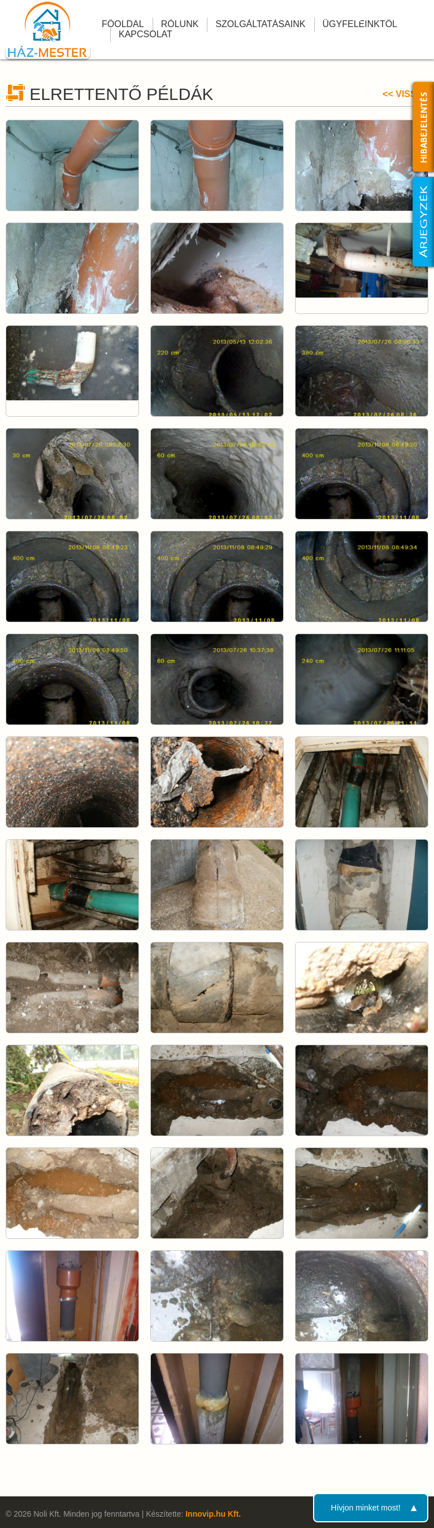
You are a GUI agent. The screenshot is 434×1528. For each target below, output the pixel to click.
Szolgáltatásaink (260, 24)
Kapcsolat (145, 34)
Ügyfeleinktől (360, 24)
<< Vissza (405, 94)
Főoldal (123, 24)
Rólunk (180, 24)
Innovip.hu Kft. (213, 1513)
